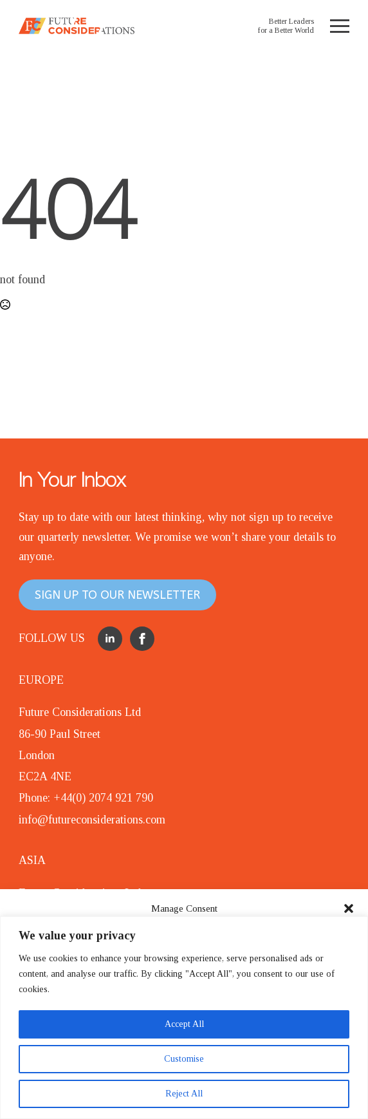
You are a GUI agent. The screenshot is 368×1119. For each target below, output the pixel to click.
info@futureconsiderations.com (92, 819)
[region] (184, 1017)
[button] (348, 908)
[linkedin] (110, 638)
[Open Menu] (339, 25)
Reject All (184, 1093)
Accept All (184, 1024)
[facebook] (142, 638)
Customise (184, 1059)
